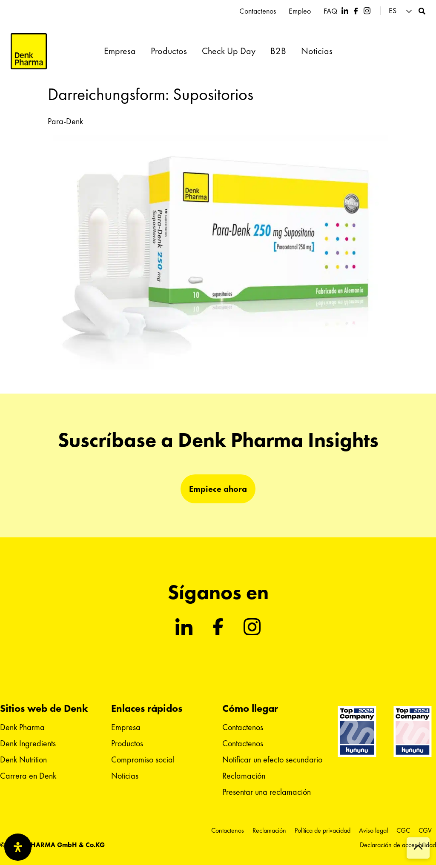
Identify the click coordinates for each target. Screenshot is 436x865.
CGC (403, 830)
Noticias (317, 51)
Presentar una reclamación (266, 792)
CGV (425, 830)
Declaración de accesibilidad (398, 845)
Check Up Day (228, 51)
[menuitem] (401, 11)
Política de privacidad (322, 830)
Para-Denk (65, 121)
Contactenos (257, 11)
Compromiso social (143, 759)
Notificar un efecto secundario (272, 759)
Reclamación (243, 776)
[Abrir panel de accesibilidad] (18, 847)
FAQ (330, 11)
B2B (278, 51)
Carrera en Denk (28, 776)
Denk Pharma (22, 727)
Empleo (300, 11)
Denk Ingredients (28, 743)
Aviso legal (373, 830)
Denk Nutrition (23, 759)
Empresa (120, 51)
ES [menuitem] (392, 10)
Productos (169, 51)
